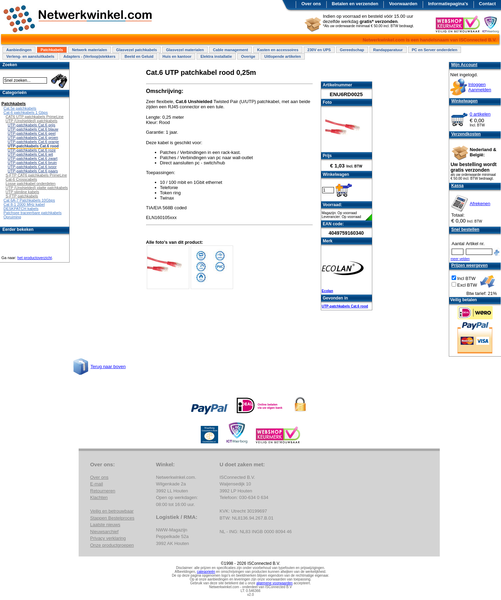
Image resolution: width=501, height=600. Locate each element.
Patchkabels (52, 50)
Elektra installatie (216, 56)
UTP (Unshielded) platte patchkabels (37, 188)
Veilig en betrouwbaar (112, 511)
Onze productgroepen (112, 545)
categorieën (206, 572)
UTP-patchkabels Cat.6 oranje (33, 142)
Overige (248, 56)
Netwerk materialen (89, 50)
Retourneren (102, 490)
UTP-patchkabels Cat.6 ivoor (32, 167)
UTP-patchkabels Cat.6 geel (32, 133)
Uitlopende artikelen (282, 56)
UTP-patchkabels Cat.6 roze (32, 150)
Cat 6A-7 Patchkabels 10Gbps (29, 200)
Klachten (99, 497)
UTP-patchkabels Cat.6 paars (33, 171)
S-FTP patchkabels (22, 196)
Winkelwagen (464, 101)
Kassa (457, 185)
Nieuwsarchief (104, 531)
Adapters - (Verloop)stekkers (89, 56)
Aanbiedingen (19, 50)
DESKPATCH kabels (20, 209)
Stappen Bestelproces (112, 518)
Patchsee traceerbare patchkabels (32, 213)
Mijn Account (464, 64)
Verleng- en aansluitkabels (30, 56)
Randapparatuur (388, 50)
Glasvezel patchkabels (136, 50)
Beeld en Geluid (139, 56)
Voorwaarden (403, 3)
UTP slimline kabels (22, 192)
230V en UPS (319, 50)
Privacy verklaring (108, 538)
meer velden (460, 259)
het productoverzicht (34, 258)
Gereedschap (352, 50)
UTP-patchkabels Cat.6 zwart (32, 158)
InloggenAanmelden (479, 87)
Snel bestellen (465, 229)
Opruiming (12, 217)
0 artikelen (480, 114)
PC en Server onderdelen (435, 50)
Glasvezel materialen (185, 50)
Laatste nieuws (105, 524)
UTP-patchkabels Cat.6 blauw (33, 129)
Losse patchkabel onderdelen (31, 183)
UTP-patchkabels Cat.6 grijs (31, 125)
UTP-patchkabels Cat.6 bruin (32, 163)
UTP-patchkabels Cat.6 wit (30, 154)
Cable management (230, 50)
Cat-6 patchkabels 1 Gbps (25, 112)
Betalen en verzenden (355, 3)
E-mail (96, 483)
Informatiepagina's (448, 3)
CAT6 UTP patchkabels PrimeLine (35, 117)
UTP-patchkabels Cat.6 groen (33, 137)
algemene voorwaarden (274, 583)
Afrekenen (480, 203)
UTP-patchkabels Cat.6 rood (345, 306)
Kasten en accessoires (278, 50)
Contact (487, 3)
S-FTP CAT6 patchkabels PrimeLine (36, 175)
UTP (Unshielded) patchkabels (31, 121)
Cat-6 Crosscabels (21, 179)
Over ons (311, 3)
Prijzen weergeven (469, 265)
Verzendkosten (466, 134)
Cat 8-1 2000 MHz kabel (24, 204)
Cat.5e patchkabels (19, 108)
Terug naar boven (108, 366)
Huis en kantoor (176, 56)
